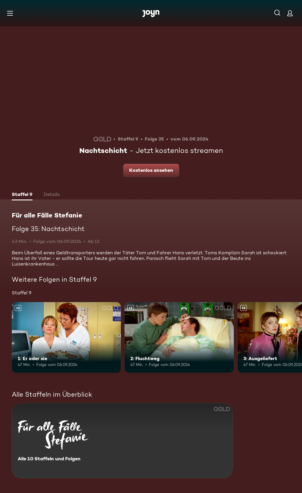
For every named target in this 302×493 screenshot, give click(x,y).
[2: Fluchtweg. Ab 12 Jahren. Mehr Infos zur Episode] (179, 337)
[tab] (22, 195)
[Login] (290, 13)
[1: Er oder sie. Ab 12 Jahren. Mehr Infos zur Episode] (66, 337)
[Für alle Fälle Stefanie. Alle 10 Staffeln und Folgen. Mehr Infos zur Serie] (122, 440)
